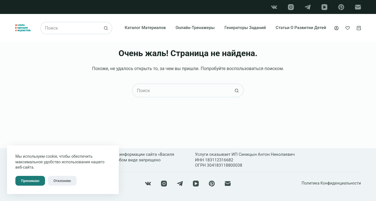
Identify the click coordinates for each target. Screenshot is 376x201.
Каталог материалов (145, 27)
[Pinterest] (341, 7)
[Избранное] (348, 28)
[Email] (358, 7)
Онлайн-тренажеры (195, 27)
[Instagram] (291, 7)
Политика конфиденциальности (331, 183)
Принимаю (30, 181)
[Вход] (336, 28)
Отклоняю (62, 181)
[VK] (274, 7)
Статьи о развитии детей (301, 27)
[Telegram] (308, 7)
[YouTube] (324, 7)
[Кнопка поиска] (106, 28)
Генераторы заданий (245, 27)
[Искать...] (70, 28)
